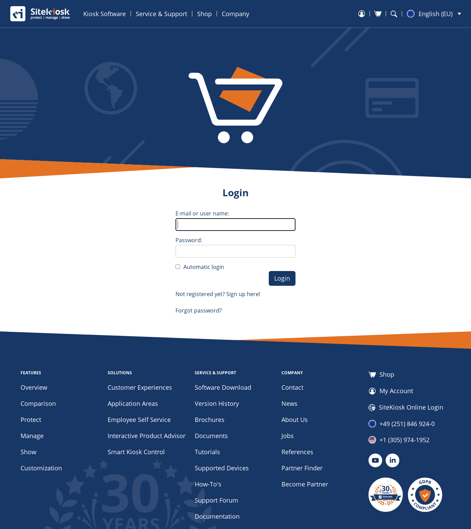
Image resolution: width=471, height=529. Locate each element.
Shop (204, 13)
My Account (391, 391)
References (297, 452)
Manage (32, 436)
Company (235, 13)
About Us (294, 419)
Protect (31, 419)
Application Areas (133, 403)
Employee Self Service (139, 419)
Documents (211, 436)
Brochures (210, 419)
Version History (217, 403)
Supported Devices (222, 468)
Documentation (217, 516)
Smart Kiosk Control (136, 452)
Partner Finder (302, 468)
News (289, 403)
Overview (34, 387)
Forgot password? (199, 310)
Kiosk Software (104, 13)
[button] (434, 14)
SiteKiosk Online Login (406, 407)
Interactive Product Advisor (146, 436)
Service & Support (161, 13)
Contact (292, 387)
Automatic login (203, 267)
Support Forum (216, 500)
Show (28, 452)
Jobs (287, 436)
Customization (41, 468)
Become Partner (304, 484)
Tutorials (207, 452)
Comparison (38, 403)
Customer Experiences (140, 387)
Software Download (223, 387)
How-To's (208, 484)
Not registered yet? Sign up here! (218, 294)
